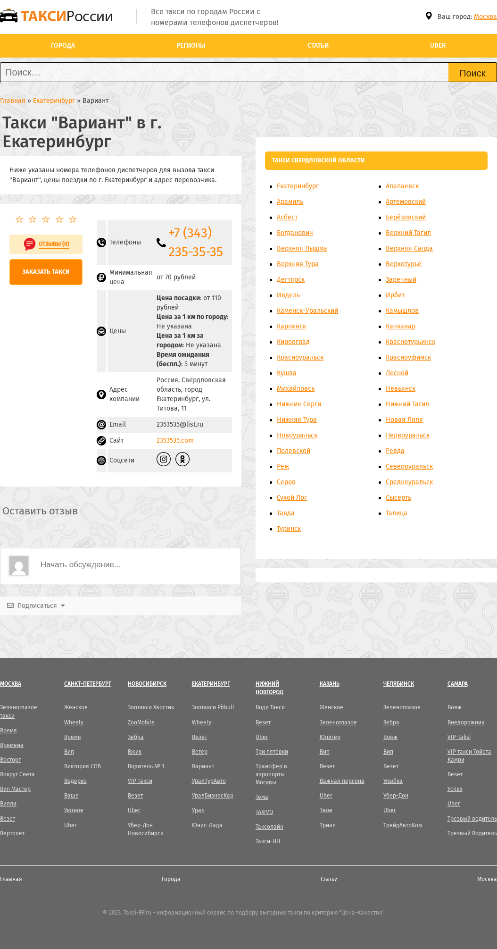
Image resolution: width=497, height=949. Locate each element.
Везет (7, 818)
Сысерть (398, 498)
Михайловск (296, 389)
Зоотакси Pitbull (213, 707)
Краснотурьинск (410, 342)
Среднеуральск (409, 482)
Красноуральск (300, 357)
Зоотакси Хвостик (151, 707)
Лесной (397, 373)
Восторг (10, 759)
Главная (11, 879)
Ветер (199, 751)
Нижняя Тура (297, 420)
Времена (12, 745)
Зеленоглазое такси (18, 711)
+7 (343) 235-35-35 (195, 242)
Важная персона (342, 781)
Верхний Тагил (408, 233)
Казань (330, 683)
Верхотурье (404, 264)
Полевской (293, 451)
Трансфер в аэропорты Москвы (271, 774)
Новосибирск (147, 683)
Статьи (318, 46)
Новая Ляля (404, 420)
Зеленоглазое (338, 722)
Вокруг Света (17, 774)
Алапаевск (402, 186)
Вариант (203, 766)
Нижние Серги (299, 404)
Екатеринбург (298, 186)
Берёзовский (406, 217)
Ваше (71, 795)
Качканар (400, 326)
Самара (457, 683)
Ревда (395, 451)
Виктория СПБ (82, 766)
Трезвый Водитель (472, 833)
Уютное (73, 810)
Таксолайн (269, 826)
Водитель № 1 (146, 766)
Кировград (293, 342)
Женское (76, 707)
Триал (328, 825)
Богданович (295, 233)
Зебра (136, 737)
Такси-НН (268, 841)
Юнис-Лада (207, 825)
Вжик (134, 751)
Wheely (73, 722)
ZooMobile (141, 722)
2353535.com (175, 441)
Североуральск (409, 466)
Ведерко (75, 781)
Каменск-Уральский (307, 311)
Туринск (289, 529)
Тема (262, 797)
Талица (396, 513)
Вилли (8, 803)
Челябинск (398, 683)
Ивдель (288, 295)
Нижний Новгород (269, 687)
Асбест (287, 217)
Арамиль (290, 202)
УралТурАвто (209, 781)
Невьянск (400, 389)
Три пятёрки (272, 751)
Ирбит (395, 295)
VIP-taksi (459, 737)
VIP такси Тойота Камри (469, 755)
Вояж (390, 737)
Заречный (401, 280)
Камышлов (402, 311)
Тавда (286, 513)
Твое (326, 810)
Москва (485, 17)
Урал (198, 810)
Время (8, 730)
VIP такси (140, 781)
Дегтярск (291, 280)
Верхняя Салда (409, 248)
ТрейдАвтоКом (402, 825)
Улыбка (393, 781)
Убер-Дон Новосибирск (145, 829)
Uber (438, 46)
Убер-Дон (395, 795)
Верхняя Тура (298, 264)
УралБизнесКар (212, 795)
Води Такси (270, 707)
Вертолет (12, 833)
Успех (455, 789)
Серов (286, 482)
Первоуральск (408, 435)
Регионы (191, 46)
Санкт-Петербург (87, 683)
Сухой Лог (292, 498)
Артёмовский (406, 202)
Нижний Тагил (407, 404)
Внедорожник (465, 722)
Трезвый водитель (472, 818)
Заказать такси (46, 271)
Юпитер (330, 737)
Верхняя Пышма (302, 248)
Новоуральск (297, 435)
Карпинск (291, 326)
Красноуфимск (408, 357)
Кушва (287, 373)
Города (63, 46)
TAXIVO (264, 812)
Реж (283, 466)
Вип (69, 751)
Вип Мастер (15, 789)
